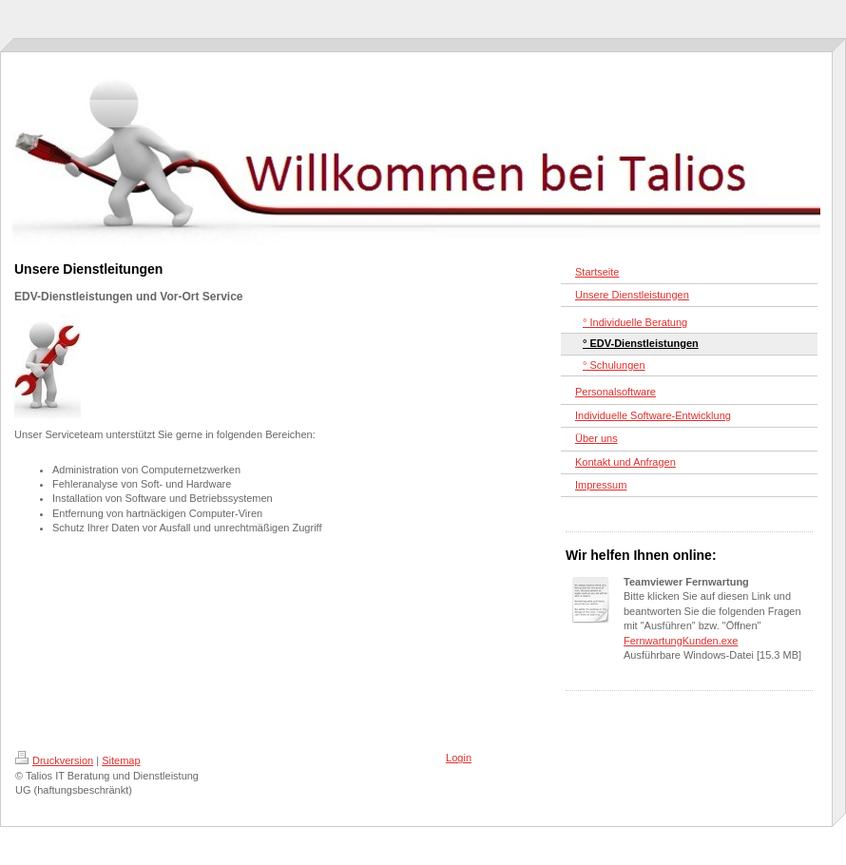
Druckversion (54, 760)
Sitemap (121, 760)
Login (458, 757)
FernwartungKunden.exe (681, 640)
